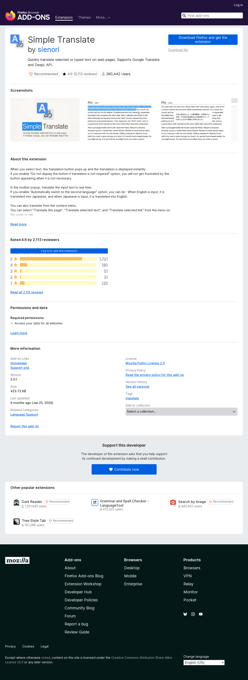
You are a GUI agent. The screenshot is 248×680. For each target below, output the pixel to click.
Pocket (189, 600)
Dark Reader (32, 502)
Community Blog (79, 608)
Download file (178, 50)
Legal (45, 646)
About (70, 568)
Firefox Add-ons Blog (84, 576)
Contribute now (124, 469)
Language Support (24, 414)
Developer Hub (78, 592)
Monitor (190, 592)
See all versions (137, 386)
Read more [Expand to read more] (18, 224)
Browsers (191, 568)
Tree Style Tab (34, 521)
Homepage (18, 363)
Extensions (64, 17)
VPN (187, 576)
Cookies (28, 646)
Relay (188, 584)
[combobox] (212, 15)
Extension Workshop (83, 584)
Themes (84, 17)
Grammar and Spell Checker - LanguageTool (124, 503)
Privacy (10, 646)
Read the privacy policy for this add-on (155, 375)
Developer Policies (81, 600)
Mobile (130, 576)
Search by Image (192, 502)
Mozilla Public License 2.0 (145, 363)
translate (132, 398)
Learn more (18, 333)
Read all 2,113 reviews (26, 292)
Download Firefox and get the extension (203, 39)
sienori (49, 49)
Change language (196, 656)
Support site (19, 367)
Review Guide (77, 632)
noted (45, 657)
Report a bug (76, 624)
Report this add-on (24, 426)
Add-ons (73, 560)
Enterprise (133, 584)
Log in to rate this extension (59, 250)
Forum (70, 616)
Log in (238, 5)
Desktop (131, 568)
